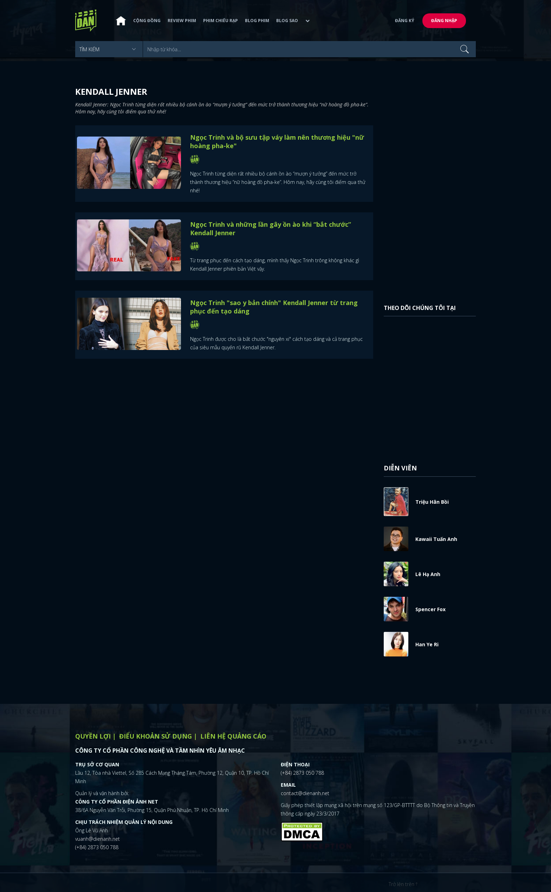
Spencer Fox (430, 609)
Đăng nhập (444, 22)
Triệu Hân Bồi (432, 501)
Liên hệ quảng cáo (233, 736)
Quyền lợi (93, 736)
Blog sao (287, 22)
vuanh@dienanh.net (97, 838)
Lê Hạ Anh (427, 574)
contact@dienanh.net (305, 793)
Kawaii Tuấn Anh (436, 539)
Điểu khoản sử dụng (155, 736)
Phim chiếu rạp (220, 22)
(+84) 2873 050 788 (96, 847)
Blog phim (257, 22)
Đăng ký (404, 22)
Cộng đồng (147, 22)
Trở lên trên (403, 884)
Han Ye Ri (427, 644)
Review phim (182, 22)
